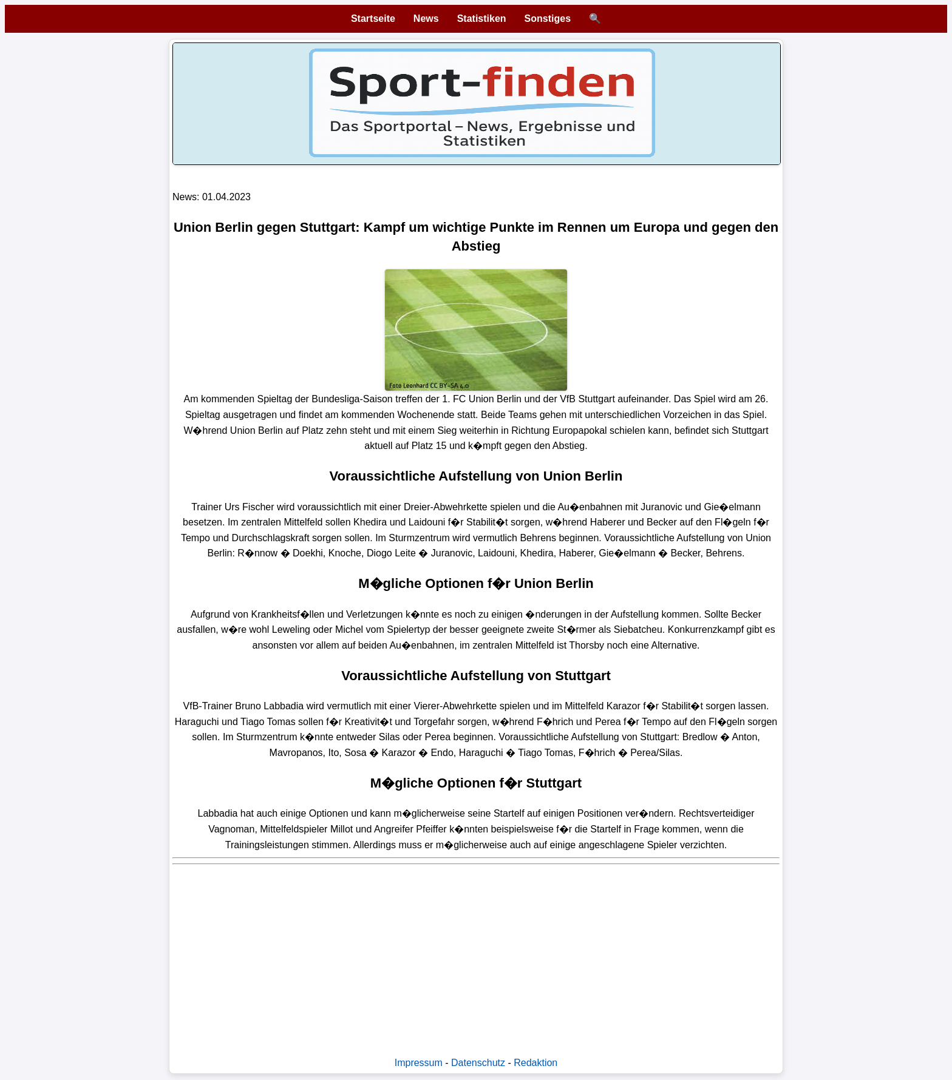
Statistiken (481, 18)
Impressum (419, 1063)
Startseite (373, 18)
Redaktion (535, 1063)
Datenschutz (478, 1063)
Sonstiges (548, 18)
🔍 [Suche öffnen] (595, 18)
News (426, 18)
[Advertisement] (476, 954)
